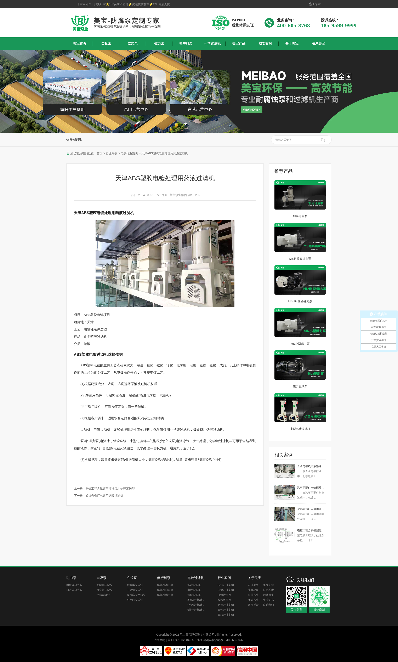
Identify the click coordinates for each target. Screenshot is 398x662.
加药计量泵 (300, 216)
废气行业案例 (226, 609)
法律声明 (159, 640)
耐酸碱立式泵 (135, 584)
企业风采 (253, 594)
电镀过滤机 (194, 589)
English (317, 4)
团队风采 (253, 599)
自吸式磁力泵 (74, 589)
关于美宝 (291, 43)
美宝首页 (79, 43)
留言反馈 (253, 604)
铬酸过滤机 (194, 594)
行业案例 (111, 153)
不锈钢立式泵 (135, 589)
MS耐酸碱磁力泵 (300, 258)
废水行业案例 (226, 614)
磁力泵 (159, 43)
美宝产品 (238, 43)
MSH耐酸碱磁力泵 (300, 301)
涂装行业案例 (226, 584)
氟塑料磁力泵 (165, 594)
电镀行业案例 (129, 153)
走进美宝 (253, 584)
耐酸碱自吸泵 (105, 584)
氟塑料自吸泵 (165, 589)
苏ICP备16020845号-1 (182, 640)
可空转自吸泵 (105, 589)
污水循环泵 (103, 594)
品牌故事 (253, 589)
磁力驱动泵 (300, 386)
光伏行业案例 (226, 604)
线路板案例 (224, 599)
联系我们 (268, 604)
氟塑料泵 (185, 43)
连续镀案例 (224, 594)
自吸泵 (106, 43)
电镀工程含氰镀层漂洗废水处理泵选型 (104, 488)
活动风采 (268, 594)
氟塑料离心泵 (165, 584)
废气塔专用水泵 (136, 594)
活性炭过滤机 (195, 609)
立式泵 (133, 43)
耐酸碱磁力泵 (74, 584)
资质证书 (268, 599)
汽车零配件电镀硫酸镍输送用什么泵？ (320, 487)
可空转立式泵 (135, 599)
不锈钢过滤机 (195, 599)
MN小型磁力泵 (300, 343)
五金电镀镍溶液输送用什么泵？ (316, 466)
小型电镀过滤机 (300, 428)
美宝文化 (268, 584)
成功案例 (265, 43)
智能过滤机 (194, 584)
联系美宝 (318, 43)
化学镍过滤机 (195, 604)
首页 (99, 153)
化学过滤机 (212, 43)
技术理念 (268, 589)
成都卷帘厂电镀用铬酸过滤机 (98, 495)
